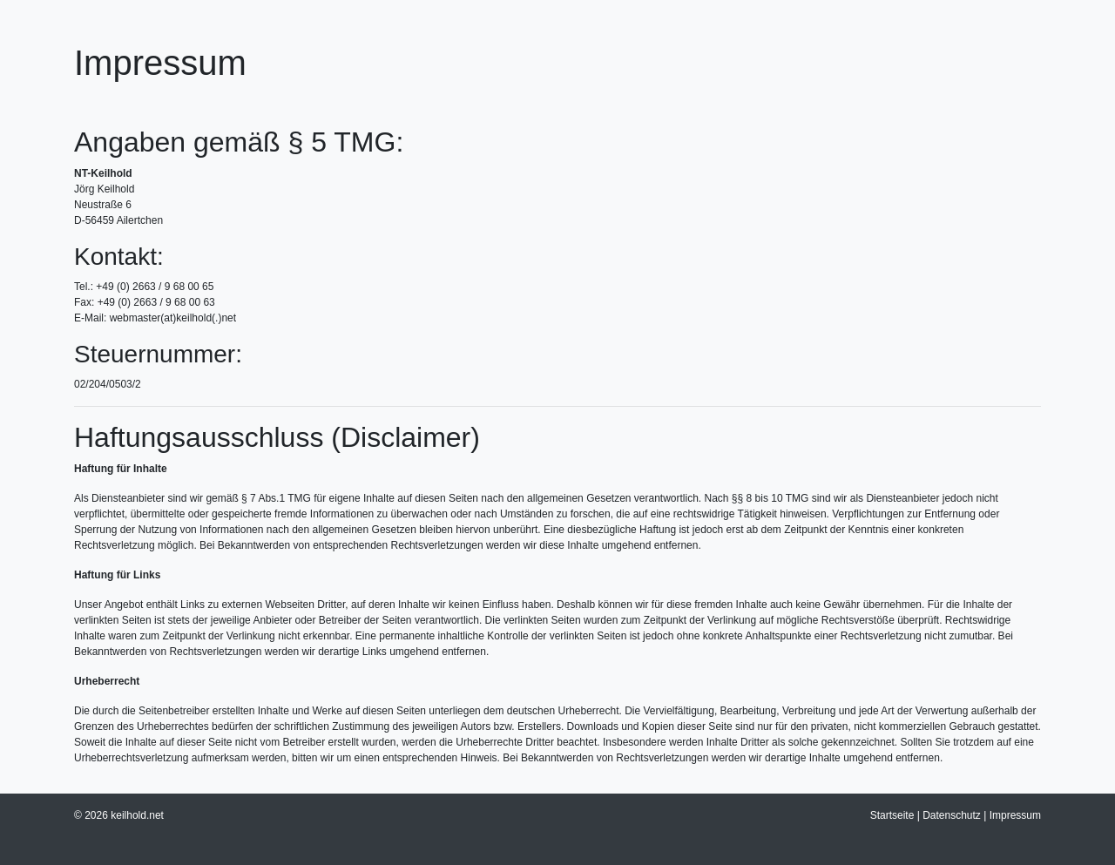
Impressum (1015, 815)
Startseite (892, 815)
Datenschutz (951, 815)
